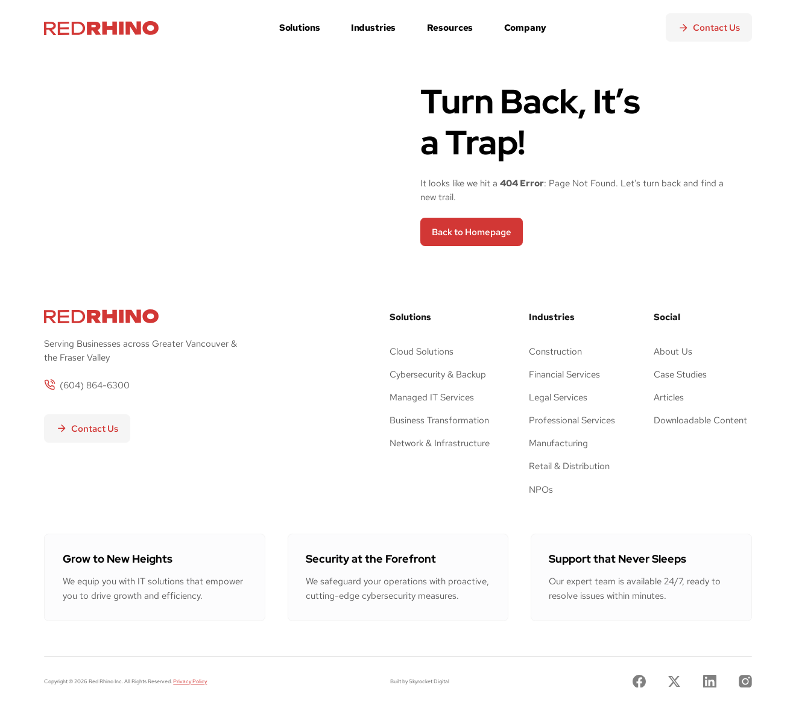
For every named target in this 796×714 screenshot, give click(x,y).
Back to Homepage (471, 232)
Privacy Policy (190, 681)
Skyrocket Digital (429, 681)
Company (525, 27)
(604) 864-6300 (95, 385)
